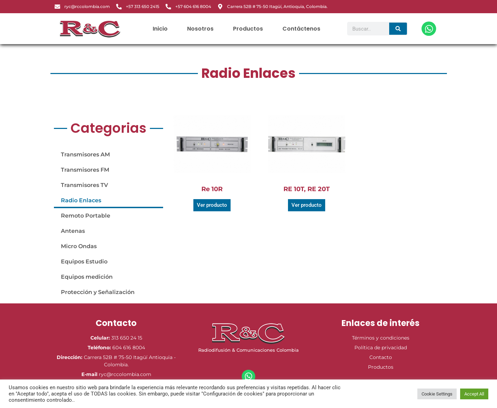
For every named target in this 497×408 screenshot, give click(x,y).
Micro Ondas (79, 246)
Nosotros (200, 29)
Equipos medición (87, 277)
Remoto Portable (85, 215)
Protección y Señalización (98, 292)
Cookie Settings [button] (437, 394)
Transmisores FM (85, 169)
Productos (248, 29)
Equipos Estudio (84, 261)
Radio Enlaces (81, 200)
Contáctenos (301, 29)
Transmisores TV (84, 185)
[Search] (398, 29)
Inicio (160, 29)
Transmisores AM (85, 154)
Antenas (73, 231)
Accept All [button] (474, 394)
